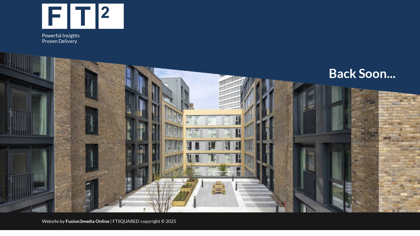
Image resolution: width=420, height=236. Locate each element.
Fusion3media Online (87, 221)
